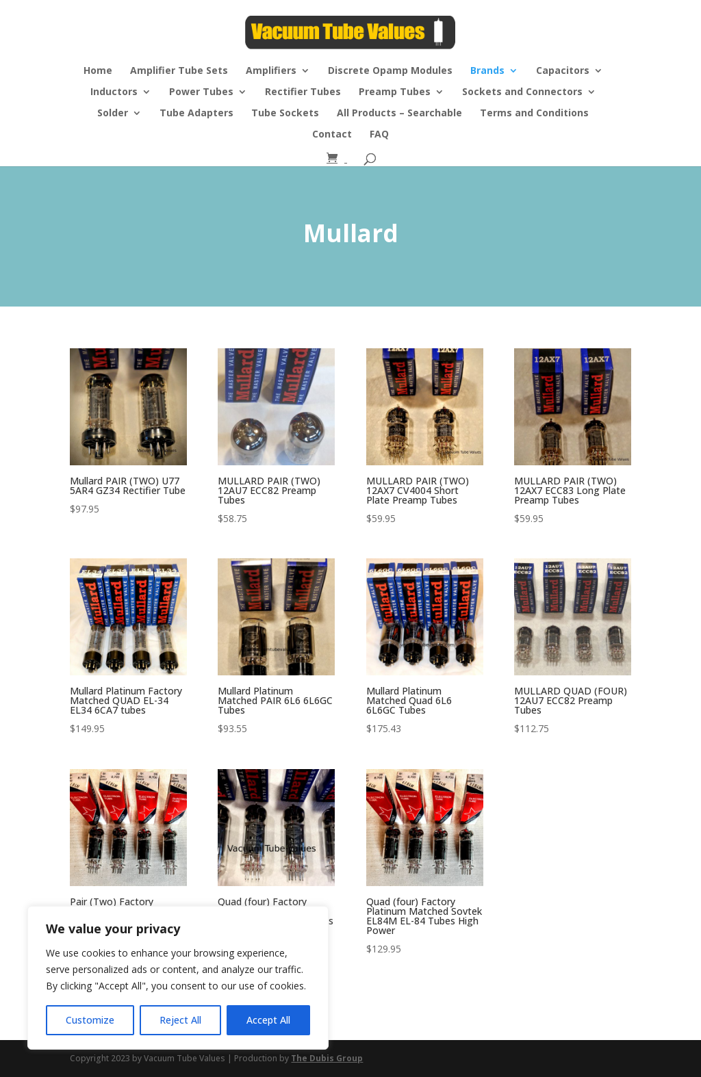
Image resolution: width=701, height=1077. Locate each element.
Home (98, 71)
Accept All (268, 1019)
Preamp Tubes (395, 92)
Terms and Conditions (534, 113)
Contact (332, 134)
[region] (178, 978)
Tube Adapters (196, 113)
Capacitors (562, 71)
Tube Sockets (285, 113)
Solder (112, 113)
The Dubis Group (327, 1058)
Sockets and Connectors (522, 92)
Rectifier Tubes (303, 92)
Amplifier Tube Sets (179, 71)
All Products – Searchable (399, 113)
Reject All (180, 1019)
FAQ (379, 134)
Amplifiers (271, 71)
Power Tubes (201, 92)
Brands (487, 71)
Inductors (114, 92)
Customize (90, 1019)
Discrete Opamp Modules (390, 71)
